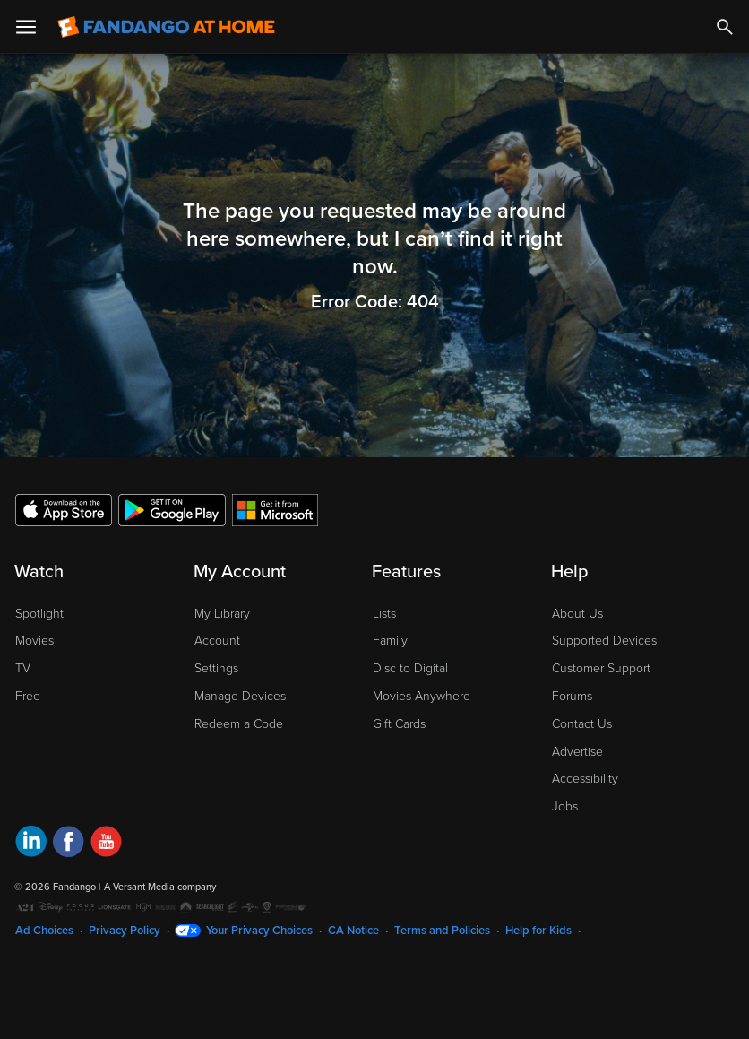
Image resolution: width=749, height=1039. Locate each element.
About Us (577, 613)
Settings (216, 668)
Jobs (565, 806)
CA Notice (353, 930)
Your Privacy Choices (259, 930)
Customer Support (601, 668)
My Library (222, 613)
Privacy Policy (124, 930)
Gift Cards (399, 724)
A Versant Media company (160, 887)
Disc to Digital (410, 668)
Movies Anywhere (421, 696)
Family (390, 640)
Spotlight (39, 613)
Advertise (577, 751)
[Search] (724, 27)
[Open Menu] (26, 27)
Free (27, 696)
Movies (34, 640)
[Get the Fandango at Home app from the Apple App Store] (63, 509)
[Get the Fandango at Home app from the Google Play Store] (172, 509)
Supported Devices (604, 640)
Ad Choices (44, 930)
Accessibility (585, 778)
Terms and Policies (442, 930)
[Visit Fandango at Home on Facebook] (68, 844)
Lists (384, 613)
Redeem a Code (238, 724)
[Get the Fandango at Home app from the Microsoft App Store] (275, 509)
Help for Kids (538, 930)
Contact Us (582, 724)
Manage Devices (240, 696)
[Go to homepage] (166, 27)
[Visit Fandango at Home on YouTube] (106, 844)
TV (22, 668)
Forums (572, 696)
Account (217, 640)
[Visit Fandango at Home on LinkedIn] (30, 844)
